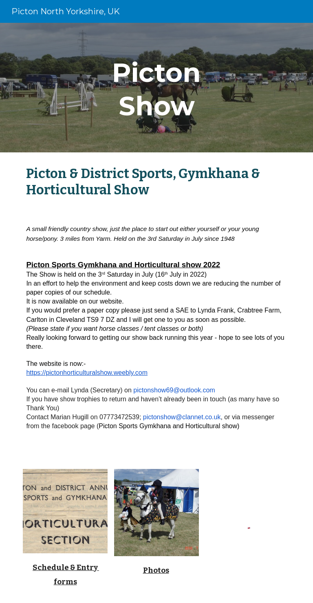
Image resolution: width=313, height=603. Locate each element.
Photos (156, 570)
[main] (156, 88)
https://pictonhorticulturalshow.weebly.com (87, 372)
